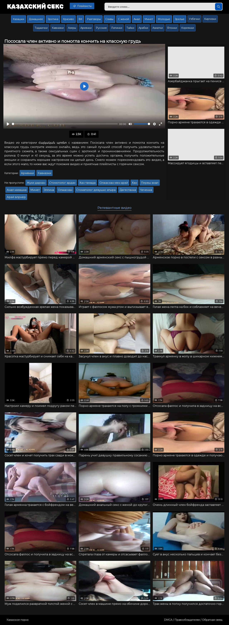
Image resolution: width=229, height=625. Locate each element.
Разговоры (94, 19)
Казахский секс (35, 6)
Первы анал (149, 182)
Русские (101, 27)
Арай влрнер (16, 197)
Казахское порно (18, 619)
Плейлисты (82, 6)
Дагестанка (128, 190)
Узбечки (194, 19)
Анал (137, 19)
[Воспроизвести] (8, 124)
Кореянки (187, 27)
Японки (172, 27)
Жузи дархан (36, 182)
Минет (149, 19)
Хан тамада (87, 182)
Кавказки (58, 27)
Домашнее (36, 19)
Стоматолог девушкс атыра (96, 190)
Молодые (164, 19)
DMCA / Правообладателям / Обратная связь (193, 619)
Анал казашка (16, 190)
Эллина (49, 190)
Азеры (72, 27)
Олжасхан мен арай (113, 182)
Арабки (143, 27)
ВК (80, 19)
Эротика (53, 19)
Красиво (68, 19)
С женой (123, 19)
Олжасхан (65, 190)
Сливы (109, 19)
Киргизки (210, 19)
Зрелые (179, 19)
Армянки (86, 27)
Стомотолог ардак (62, 182)
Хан (134, 182)
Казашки (18, 19)
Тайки (130, 27)
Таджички (41, 27)
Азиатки (157, 27)
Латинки (116, 27)
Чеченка (146, 190)
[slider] (65, 124)
